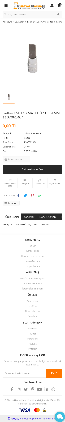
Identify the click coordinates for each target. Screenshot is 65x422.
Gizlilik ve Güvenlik (32, 283)
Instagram (32, 338)
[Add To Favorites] (10, 183)
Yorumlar (29, 217)
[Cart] (58, 5)
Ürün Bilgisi (12, 217)
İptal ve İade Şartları (32, 288)
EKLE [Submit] (54, 373)
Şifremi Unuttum (32, 311)
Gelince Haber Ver (32, 169)
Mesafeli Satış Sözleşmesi (32, 278)
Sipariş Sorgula (32, 261)
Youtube (32, 344)
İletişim (32, 246)
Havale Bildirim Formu (32, 256)
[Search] (32, 14)
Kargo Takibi (32, 251)
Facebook (32, 328)
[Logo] (29, 5)
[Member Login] (52, 5)
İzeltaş (27, 137)
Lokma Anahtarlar (32, 133)
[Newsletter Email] (24, 373)
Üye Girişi (32, 306)
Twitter (32, 333)
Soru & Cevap (48, 217)
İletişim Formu (32, 266)
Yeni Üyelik (32, 301)
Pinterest (32, 348)
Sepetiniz (32, 316)
